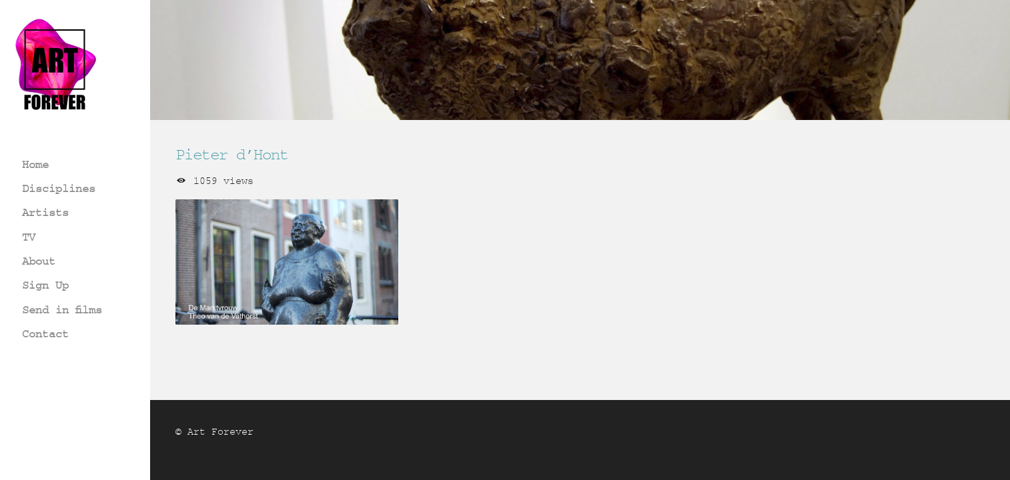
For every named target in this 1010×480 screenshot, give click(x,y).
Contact (45, 333)
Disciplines (58, 188)
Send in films (62, 309)
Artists (45, 212)
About (38, 261)
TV (28, 237)
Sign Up (45, 285)
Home (35, 164)
